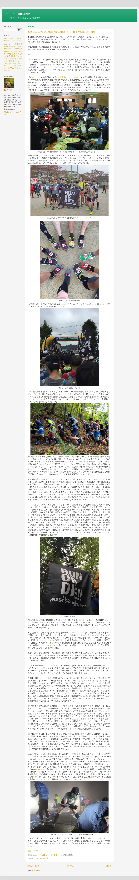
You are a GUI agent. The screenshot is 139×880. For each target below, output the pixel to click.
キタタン (36, 77)
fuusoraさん (40, 769)
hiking (18, 43)
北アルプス (13, 68)
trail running (38, 858)
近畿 (11, 58)
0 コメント (53, 855)
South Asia (8, 51)
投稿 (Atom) (36, 871)
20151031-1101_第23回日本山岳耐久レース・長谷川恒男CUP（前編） (62, 32)
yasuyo (9, 90)
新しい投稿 (33, 865)
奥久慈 (55, 60)
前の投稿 (107, 865)
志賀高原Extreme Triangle (68, 77)
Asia (5, 38)
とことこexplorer (17, 13)
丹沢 (6, 63)
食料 (6, 61)
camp (12, 38)
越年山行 (16, 54)
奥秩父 (17, 56)
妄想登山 (8, 70)
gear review (16, 41)
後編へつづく (33, 851)
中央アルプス (13, 63)
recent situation (16, 46)
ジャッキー (48, 640)
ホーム (70, 865)
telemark (15, 51)
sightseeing (18, 48)
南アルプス (8, 66)
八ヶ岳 (16, 66)
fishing (6, 41)
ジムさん (102, 479)
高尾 (14, 58)
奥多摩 (45, 858)
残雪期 (19, 58)
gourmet (7, 44)
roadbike (7, 49)
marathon (7, 46)
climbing (19, 38)
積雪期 (11, 61)
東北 (20, 63)
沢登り (18, 61)
